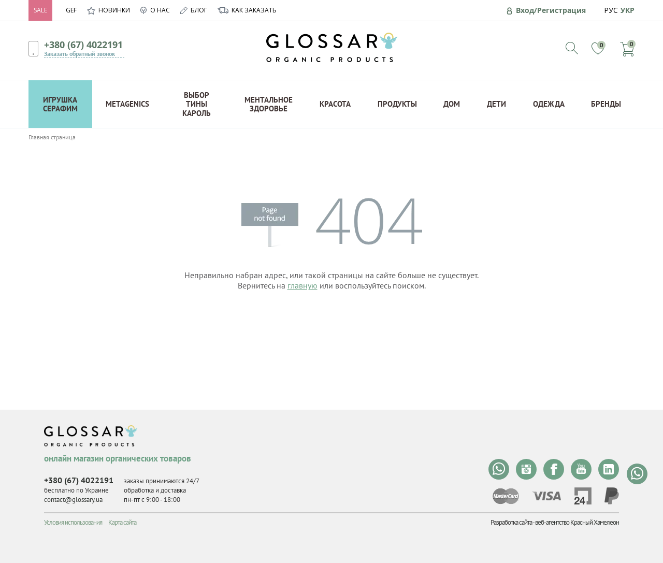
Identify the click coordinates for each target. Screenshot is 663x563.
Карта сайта (122, 522)
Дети (496, 104)
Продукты (397, 104)
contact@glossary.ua (73, 499)
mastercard (506, 496)
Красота (335, 104)
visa (546, 496)
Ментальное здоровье (268, 104)
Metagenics (127, 104)
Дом (451, 104)
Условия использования (73, 522)
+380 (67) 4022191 (83, 44)
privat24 (583, 495)
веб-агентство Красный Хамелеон (577, 522)
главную (302, 285)
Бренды (606, 104)
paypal (611, 495)
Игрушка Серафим (60, 104)
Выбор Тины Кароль (196, 104)
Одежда (549, 104)
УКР (628, 10)
